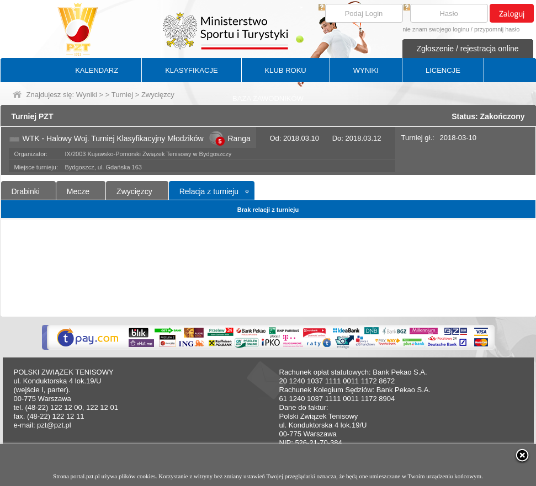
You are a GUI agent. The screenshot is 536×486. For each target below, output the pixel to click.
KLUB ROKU (285, 70)
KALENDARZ (96, 70)
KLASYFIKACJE (191, 70)
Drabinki (26, 191)
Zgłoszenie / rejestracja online (467, 48)
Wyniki (86, 94)
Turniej (122, 94)
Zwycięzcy (134, 191)
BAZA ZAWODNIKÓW (268, 98)
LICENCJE (443, 70)
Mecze (78, 191)
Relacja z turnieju (208, 191)
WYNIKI (366, 70)
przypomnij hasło (497, 29)
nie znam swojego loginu (435, 29)
